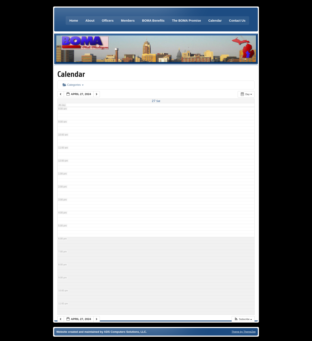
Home (73, 20)
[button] (243, 319)
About (89, 20)
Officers (108, 20)
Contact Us (237, 20)
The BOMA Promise (186, 20)
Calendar (215, 20)
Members (128, 20)
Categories (73, 84)
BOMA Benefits (153, 20)
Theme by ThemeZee (244, 331)
